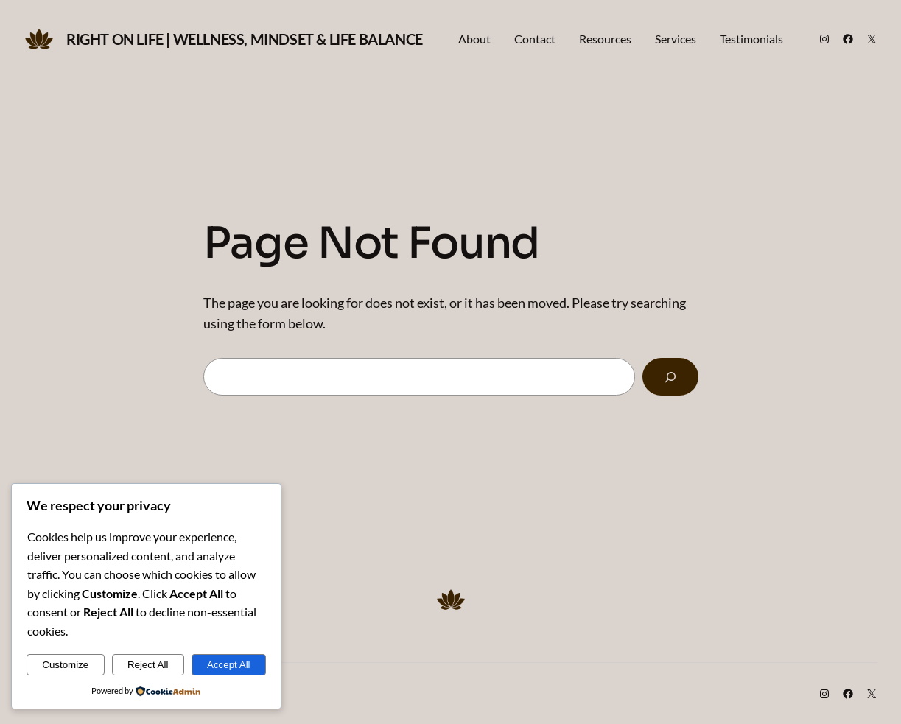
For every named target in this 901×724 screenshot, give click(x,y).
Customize (65, 664)
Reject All (148, 664)
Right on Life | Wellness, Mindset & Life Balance (244, 39)
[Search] (670, 377)
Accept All (228, 664)
